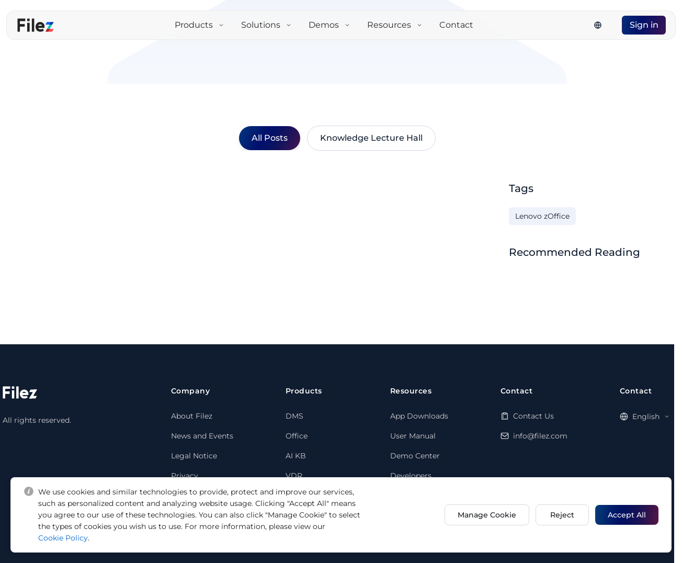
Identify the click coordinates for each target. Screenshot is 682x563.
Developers (410, 475)
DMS (294, 416)
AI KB (296, 455)
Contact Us (533, 416)
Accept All (627, 515)
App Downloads (419, 416)
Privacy (184, 475)
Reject (562, 515)
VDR (294, 475)
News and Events (202, 436)
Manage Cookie (486, 515)
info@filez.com (540, 436)
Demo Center (415, 455)
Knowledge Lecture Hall (371, 138)
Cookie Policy (63, 538)
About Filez (191, 416)
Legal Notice (194, 455)
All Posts (270, 138)
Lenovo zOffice (542, 216)
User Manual (413, 436)
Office (297, 436)
